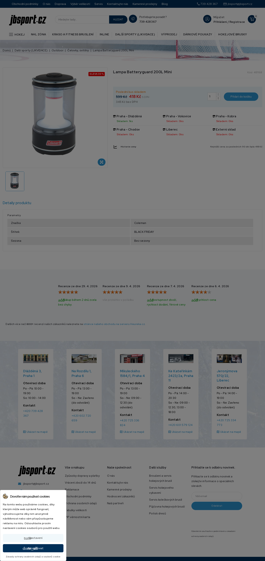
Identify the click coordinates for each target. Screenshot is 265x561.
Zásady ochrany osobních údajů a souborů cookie (33, 556)
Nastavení (33, 538)
